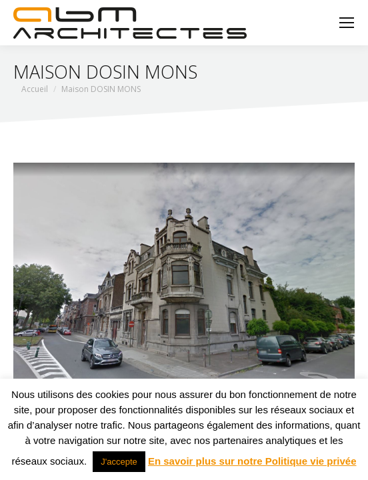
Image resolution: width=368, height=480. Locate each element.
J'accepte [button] (119, 462)
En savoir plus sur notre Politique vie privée (252, 461)
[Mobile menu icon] (347, 23)
